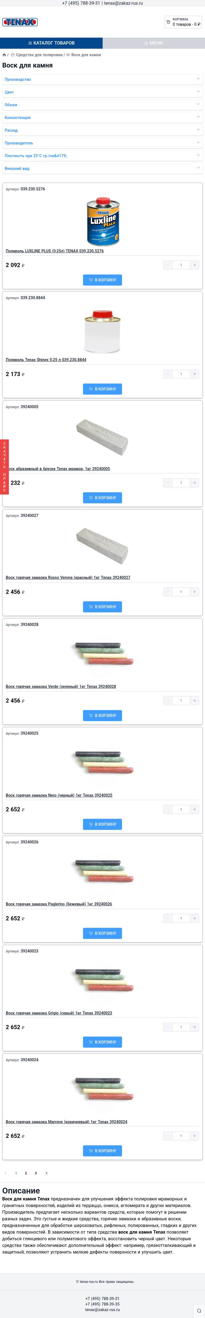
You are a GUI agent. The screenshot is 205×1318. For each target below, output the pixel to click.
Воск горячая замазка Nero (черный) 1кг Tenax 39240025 (59, 795)
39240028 (29, 624)
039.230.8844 (33, 298)
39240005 (29, 407)
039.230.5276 (33, 189)
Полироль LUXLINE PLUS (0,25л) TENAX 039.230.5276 (55, 251)
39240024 (29, 1060)
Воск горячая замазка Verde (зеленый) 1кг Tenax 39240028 (61, 686)
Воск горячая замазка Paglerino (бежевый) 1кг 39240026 (59, 904)
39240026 (29, 842)
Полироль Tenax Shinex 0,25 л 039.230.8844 (46, 360)
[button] (168, 265)
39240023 (29, 951)
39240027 (29, 515)
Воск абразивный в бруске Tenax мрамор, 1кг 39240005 (58, 469)
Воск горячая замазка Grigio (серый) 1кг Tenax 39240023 (59, 1013)
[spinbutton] (181, 265)
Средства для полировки (39, 55)
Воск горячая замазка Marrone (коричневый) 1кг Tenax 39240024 (66, 1122)
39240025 (29, 733)
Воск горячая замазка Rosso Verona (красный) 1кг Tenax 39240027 (68, 577)
